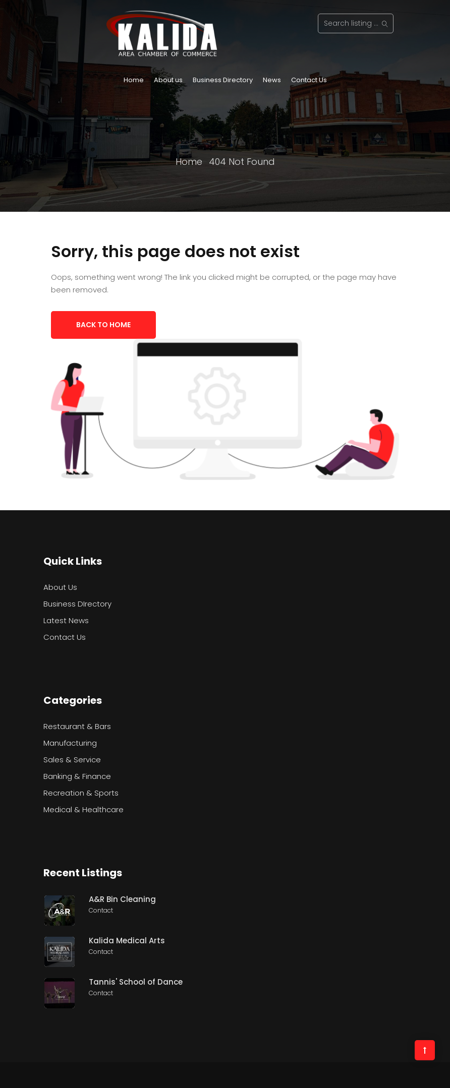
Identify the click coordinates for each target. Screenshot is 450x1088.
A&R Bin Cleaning (122, 899)
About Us (60, 587)
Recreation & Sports (81, 793)
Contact (101, 910)
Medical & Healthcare (83, 809)
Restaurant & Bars (77, 726)
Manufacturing (70, 743)
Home (134, 79)
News (272, 79)
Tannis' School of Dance (136, 982)
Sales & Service (72, 759)
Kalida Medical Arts (127, 940)
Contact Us (309, 79)
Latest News (66, 620)
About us (168, 79)
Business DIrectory (77, 603)
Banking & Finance (77, 776)
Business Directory (223, 79)
